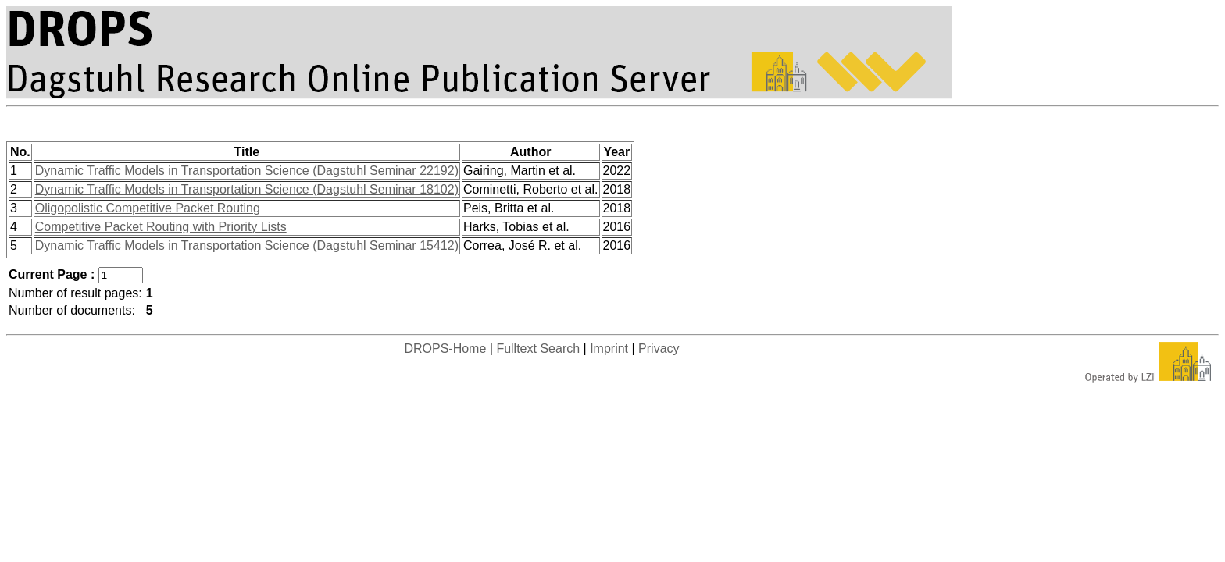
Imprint (609, 348)
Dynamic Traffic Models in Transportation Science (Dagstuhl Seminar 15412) (247, 245)
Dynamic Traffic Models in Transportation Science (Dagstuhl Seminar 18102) (247, 189)
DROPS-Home (445, 348)
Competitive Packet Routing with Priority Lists (161, 226)
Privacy (658, 348)
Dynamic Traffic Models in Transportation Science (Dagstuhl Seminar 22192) (247, 170)
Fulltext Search (538, 348)
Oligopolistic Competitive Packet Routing (147, 208)
